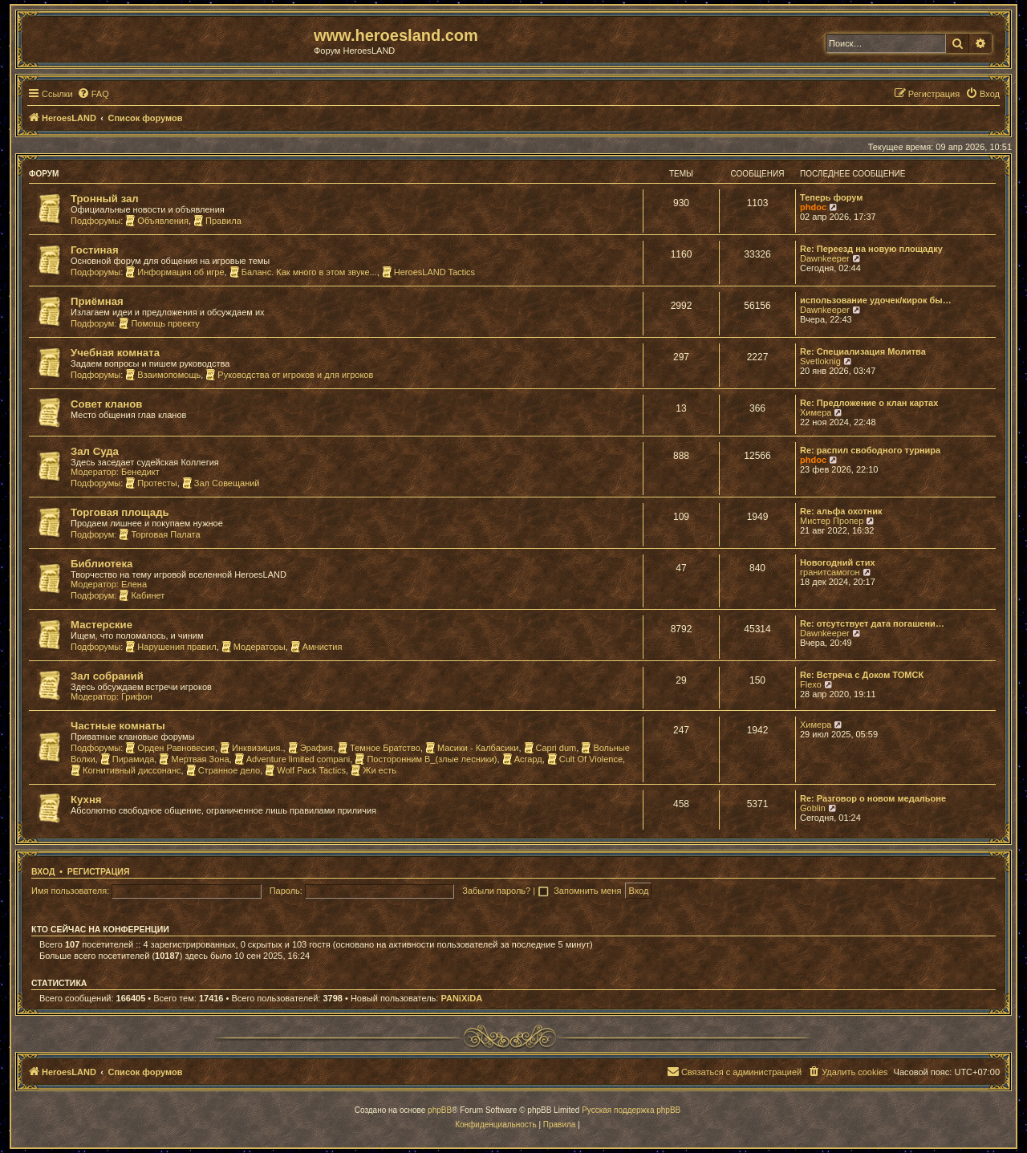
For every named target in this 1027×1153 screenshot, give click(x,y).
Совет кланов (106, 404)
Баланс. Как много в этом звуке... (303, 272)
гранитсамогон (830, 572)
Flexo (811, 684)
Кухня (86, 800)
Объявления (157, 220)
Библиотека (101, 564)
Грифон (136, 696)
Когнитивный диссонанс (126, 770)
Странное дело (223, 770)
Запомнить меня (588, 890)
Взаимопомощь (163, 375)
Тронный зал (105, 199)
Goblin (813, 808)
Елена (134, 584)
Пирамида (127, 759)
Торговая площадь (120, 512)
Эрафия (310, 748)
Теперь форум (831, 197)
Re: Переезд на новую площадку (871, 249)
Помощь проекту (159, 323)
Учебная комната (115, 353)
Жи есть (373, 770)
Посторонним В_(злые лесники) (426, 759)
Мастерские (101, 625)
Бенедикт (140, 472)
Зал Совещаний (221, 483)
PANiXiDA (461, 998)
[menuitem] (93, 94)
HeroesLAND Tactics (428, 272)
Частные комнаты (118, 726)
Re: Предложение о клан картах (869, 403)
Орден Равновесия (170, 748)
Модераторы (253, 647)
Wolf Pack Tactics (305, 770)
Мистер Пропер (831, 521)
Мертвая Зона (194, 759)
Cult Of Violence (585, 759)
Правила (217, 220)
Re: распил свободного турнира (870, 450)
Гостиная (95, 250)
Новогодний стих (837, 562)
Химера (815, 412)
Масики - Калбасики (472, 748)
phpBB (440, 1110)
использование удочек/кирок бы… (876, 300)
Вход (43, 871)
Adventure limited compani (292, 759)
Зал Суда (95, 451)
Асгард (522, 759)
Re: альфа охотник (841, 511)
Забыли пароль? (496, 890)
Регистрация (98, 871)
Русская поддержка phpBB (631, 1110)
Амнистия (316, 647)
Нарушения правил (170, 647)
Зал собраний (107, 676)
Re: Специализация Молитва (863, 351)
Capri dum (550, 748)
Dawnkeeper (825, 258)
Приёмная (97, 301)
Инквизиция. (251, 748)
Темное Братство (379, 748)
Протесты (151, 483)
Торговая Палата (159, 534)
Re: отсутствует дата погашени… (872, 623)
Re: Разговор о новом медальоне (873, 798)
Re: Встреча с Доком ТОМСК (861, 675)
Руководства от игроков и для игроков (289, 375)
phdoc (813, 207)
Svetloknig (820, 361)
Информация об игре (174, 272)
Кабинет (141, 595)
